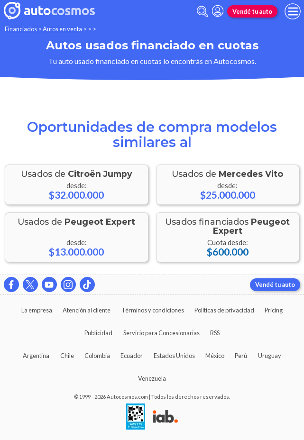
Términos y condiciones (152, 310)
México (214, 355)
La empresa (36, 310)
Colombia (97, 355)
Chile (67, 355)
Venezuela (152, 378)
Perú (241, 355)
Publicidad (98, 333)
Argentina (36, 355)
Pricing (274, 310)
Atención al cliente (87, 310)
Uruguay (269, 355)
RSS (215, 333)
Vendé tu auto (252, 11)
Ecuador (131, 355)
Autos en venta (62, 29)
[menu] (293, 11)
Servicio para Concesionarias (161, 333)
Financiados (21, 29)
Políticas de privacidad (224, 310)
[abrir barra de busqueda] (202, 11)
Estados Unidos (174, 355)
